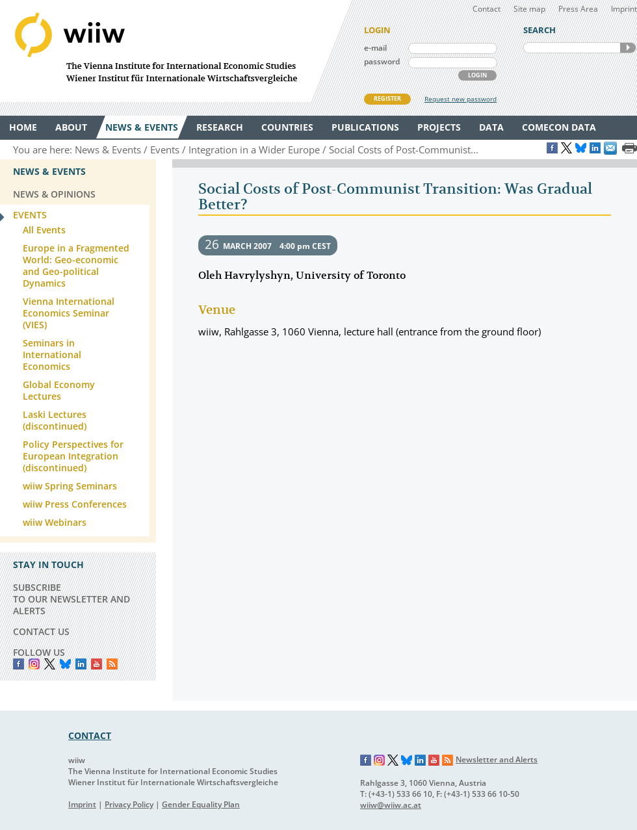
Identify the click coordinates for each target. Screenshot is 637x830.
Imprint (624, 8)
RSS (112, 663)
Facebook (18, 663)
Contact (486, 8)
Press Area (578, 8)
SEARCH (628, 48)
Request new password (460, 98)
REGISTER (387, 98)
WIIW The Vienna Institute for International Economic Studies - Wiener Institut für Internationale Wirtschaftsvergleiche (175, 51)
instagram (34, 663)
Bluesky (65, 663)
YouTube (96, 663)
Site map (529, 8)
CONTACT (89, 735)
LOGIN (477, 75)
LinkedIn (80, 663)
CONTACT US (41, 631)
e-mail (375, 47)
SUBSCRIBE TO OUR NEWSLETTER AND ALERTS (71, 599)
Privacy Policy (129, 804)
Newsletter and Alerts (497, 759)
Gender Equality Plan (201, 804)
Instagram (379, 760)
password (382, 61)
